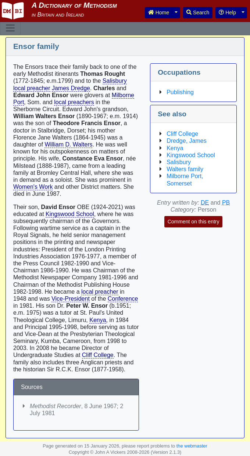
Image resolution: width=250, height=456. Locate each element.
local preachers (74, 102)
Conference (123, 299)
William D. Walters (68, 144)
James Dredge (71, 88)
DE (205, 202)
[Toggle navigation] (10, 28)
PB (226, 202)
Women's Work (33, 187)
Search (197, 12)
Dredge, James (187, 141)
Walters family (185, 169)
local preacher (31, 88)
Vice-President (70, 299)
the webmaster (191, 446)
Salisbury (115, 81)
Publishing (180, 92)
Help (227, 12)
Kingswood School (70, 214)
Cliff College (98, 355)
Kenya (97, 320)
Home (158, 12)
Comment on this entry (193, 222)
